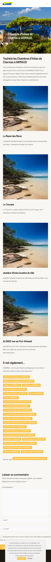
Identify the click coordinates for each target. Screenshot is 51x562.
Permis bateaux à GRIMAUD (34, 439)
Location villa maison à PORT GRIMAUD (19, 435)
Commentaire (7, 487)
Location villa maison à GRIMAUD (16, 431)
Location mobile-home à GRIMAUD (17, 410)
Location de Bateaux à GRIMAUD (16, 406)
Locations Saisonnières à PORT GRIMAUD (20, 423)
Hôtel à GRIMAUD (10, 398)
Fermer (30, 558)
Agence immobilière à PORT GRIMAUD (18, 381)
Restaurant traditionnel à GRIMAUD (17, 447)
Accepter (21, 558)
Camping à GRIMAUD (31, 385)
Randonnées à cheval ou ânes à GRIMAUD (20, 443)
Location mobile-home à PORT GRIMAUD (19, 414)
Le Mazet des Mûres (12, 136)
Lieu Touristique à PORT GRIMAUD (17, 402)
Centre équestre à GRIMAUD (15, 389)
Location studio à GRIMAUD (14, 427)
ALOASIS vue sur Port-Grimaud (17, 341)
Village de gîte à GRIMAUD (32, 452)
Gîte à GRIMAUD (36, 393)
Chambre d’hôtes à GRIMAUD (15, 393)
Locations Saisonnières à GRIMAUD (17, 418)
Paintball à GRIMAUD (12, 439)
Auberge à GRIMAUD (12, 385)
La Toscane (8, 204)
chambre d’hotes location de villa (18, 272)
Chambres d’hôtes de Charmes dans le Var (30, 458)
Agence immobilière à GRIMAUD (16, 377)
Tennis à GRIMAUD (11, 452)
